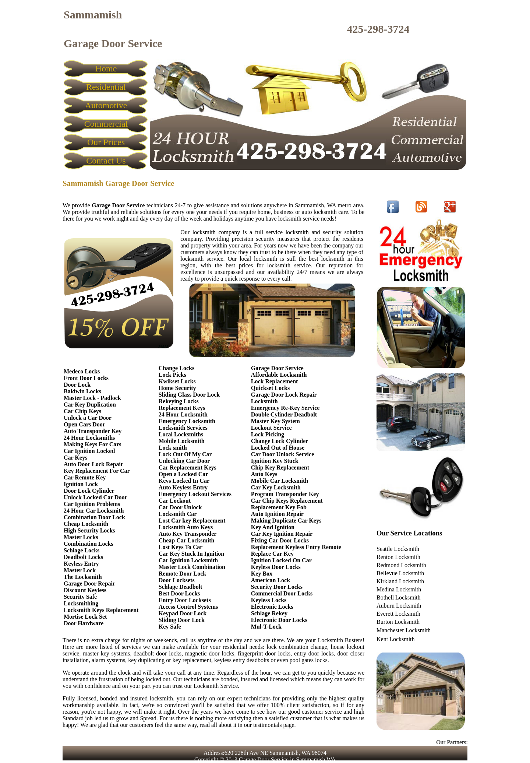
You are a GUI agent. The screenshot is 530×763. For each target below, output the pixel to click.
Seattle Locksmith (398, 549)
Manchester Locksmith (404, 630)
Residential (106, 87)
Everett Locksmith (398, 614)
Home (106, 68)
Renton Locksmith (398, 557)
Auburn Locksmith (399, 605)
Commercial (106, 124)
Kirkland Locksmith (400, 581)
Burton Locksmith (398, 622)
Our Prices (106, 142)
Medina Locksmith (399, 589)
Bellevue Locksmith (400, 573)
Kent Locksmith (396, 639)
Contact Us (106, 160)
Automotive (106, 105)
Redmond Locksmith (401, 565)
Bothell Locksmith (399, 597)
